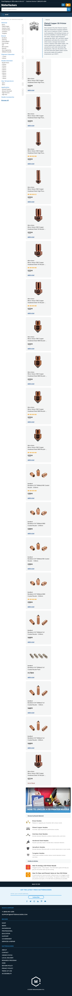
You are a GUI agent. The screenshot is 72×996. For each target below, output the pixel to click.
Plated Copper (5, 26)
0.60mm (4, 71)
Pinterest (41, 901)
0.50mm (4, 69)
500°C (3, 84)
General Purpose (6, 89)
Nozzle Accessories (7, 97)
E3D (3, 45)
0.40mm (4, 68)
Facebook (26, 901)
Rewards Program (9, 960)
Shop (4, 923)
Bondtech (4, 38)
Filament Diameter (8, 54)
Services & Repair (8, 941)
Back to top (36, 884)
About (4, 950)
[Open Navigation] (5, 14)
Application (5, 87)
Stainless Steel (6, 28)
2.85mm (4, 58)
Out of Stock (31, 783)
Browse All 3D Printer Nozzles (12, 19)
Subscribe (36, 897)
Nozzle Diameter (7, 61)
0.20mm (4, 64)
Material (48, 19)
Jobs (4, 963)
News (4, 926)
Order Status (7, 955)
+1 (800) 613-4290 (41, 1)
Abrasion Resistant (7, 91)
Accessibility (7, 973)
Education (6, 933)
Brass (3, 24)
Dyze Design (5, 43)
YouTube (45, 901)
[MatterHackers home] (36, 981)
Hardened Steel (6, 30)
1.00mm (4, 75)
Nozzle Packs (5, 62)
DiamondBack (5, 41)
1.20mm (4, 76)
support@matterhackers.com (14, 914)
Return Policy (7, 966)
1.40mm (4, 78)
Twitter (30, 901)
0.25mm (4, 66)
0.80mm (4, 73)
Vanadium (4, 31)
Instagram (34, 901)
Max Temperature (7, 81)
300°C (3, 83)
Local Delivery (7, 958)
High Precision (6, 92)
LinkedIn (37, 901)
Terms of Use (7, 971)
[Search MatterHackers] (69, 9)
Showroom (6, 928)
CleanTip (4, 39)
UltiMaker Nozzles (6, 52)
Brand (3, 36)
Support (5, 936)
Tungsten (4, 33)
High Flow (4, 94)
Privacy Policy (7, 968)
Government (7, 939)
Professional (7, 931)
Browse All (5, 100)
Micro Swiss (5, 46)
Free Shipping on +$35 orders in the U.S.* (12, 1)
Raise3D (4, 48)
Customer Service (31, 1)
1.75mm (4, 56)
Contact (5, 952)
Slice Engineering (6, 50)
